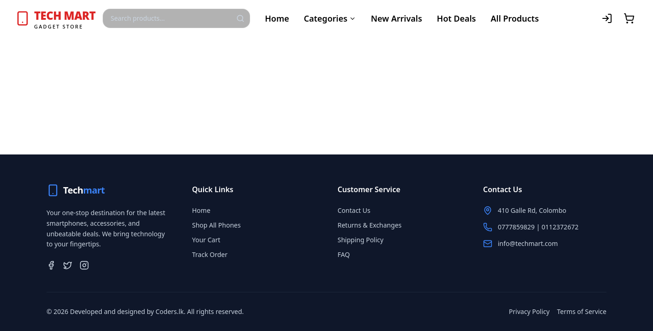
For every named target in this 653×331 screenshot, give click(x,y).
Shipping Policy (361, 239)
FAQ (344, 254)
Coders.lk (170, 311)
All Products (514, 18)
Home (277, 18)
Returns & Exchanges (370, 225)
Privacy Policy (529, 311)
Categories (330, 18)
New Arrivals (396, 18)
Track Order (209, 254)
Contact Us (354, 210)
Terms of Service (581, 311)
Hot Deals (456, 18)
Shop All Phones (216, 225)
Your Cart (206, 239)
